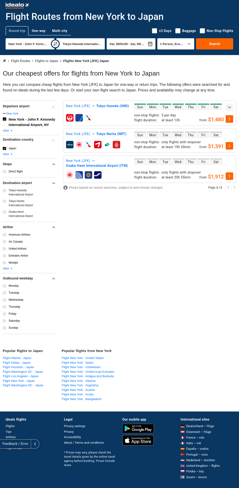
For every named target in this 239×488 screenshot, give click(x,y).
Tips (8, 431)
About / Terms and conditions (84, 442)
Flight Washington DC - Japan (23, 371)
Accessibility (72, 437)
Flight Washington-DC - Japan (23, 385)
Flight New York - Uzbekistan (81, 367)
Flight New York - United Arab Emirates (88, 371)
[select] (229, 119)
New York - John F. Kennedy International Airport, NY (32, 122)
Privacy (69, 431)
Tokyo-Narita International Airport (21, 203)
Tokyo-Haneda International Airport (21, 192)
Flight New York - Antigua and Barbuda (88, 376)
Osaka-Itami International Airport (21, 214)
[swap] (55, 43)
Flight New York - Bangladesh (82, 399)
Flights (10, 426)
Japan (12, 148)
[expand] (229, 107)
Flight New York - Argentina (80, 385)
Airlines (11, 437)
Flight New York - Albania (79, 381)
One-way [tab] (39, 31)
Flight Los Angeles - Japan (21, 376)
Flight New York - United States (83, 358)
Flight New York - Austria (78, 390)
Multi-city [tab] (59, 31)
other (8, 130)
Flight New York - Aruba (78, 394)
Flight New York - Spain (77, 362)
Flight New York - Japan (19, 381)
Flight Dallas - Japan (17, 362)
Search (214, 44)
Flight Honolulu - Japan (18, 367)
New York (12, 113)
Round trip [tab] (17, 31)
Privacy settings (74, 426)
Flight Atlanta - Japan (17, 358)
